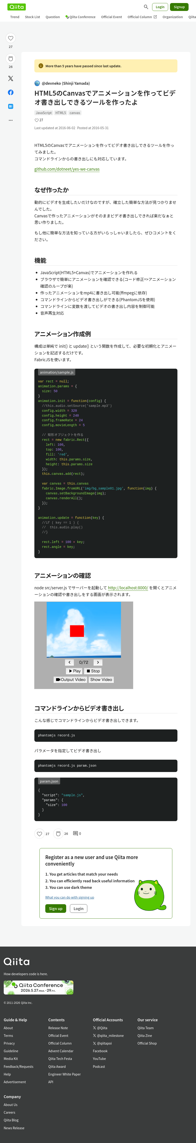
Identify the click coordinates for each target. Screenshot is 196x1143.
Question (53, 16)
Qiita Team (145, 1027)
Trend (14, 16)
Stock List (32, 16)
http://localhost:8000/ (128, 587)
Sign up (55, 908)
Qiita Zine (144, 1035)
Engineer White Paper (64, 1074)
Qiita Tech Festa (60, 1058)
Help (7, 1074)
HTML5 (61, 112)
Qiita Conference (80, 16)
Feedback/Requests (18, 1066)
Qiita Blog (11, 1120)
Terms (8, 1035)
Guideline (11, 1051)
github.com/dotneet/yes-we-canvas (67, 169)
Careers (9, 1112)
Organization (173, 16)
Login (160, 6)
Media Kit (11, 1058)
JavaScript (44, 112)
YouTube (99, 1058)
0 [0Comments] (77, 833)
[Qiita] (16, 6)
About (8, 1027)
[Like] (11, 38)
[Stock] (11, 59)
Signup (179, 6)
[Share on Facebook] (11, 92)
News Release (14, 1128)
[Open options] (11, 120)
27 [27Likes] (11, 46)
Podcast (99, 1066)
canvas (75, 112)
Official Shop (147, 1043)
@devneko (62, 83)
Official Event (111, 16)
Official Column (142, 16)
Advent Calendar (60, 1051)
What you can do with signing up (69, 897)
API (50, 1081)
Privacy (9, 1043)
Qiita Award (57, 1066)
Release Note (58, 1027)
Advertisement (15, 1081)
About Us (10, 1104)
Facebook (100, 1051)
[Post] (11, 78)
